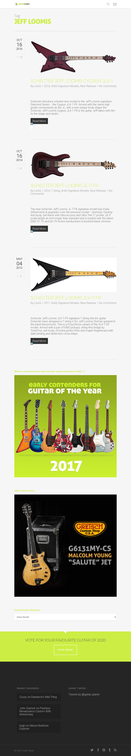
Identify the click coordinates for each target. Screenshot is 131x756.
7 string (55, 190)
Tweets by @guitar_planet (84, 694)
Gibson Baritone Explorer (34, 727)
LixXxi (37, 86)
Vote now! (65, 649)
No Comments (108, 86)
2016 (47, 86)
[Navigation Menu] (115, 4)
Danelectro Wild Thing (44, 697)
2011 (47, 303)
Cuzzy (23, 697)
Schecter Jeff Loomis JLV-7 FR (66, 297)
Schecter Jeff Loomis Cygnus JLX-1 (72, 81)
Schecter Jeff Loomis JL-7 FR (64, 185)
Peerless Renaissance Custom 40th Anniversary (35, 711)
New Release (88, 86)
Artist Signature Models (65, 86)
